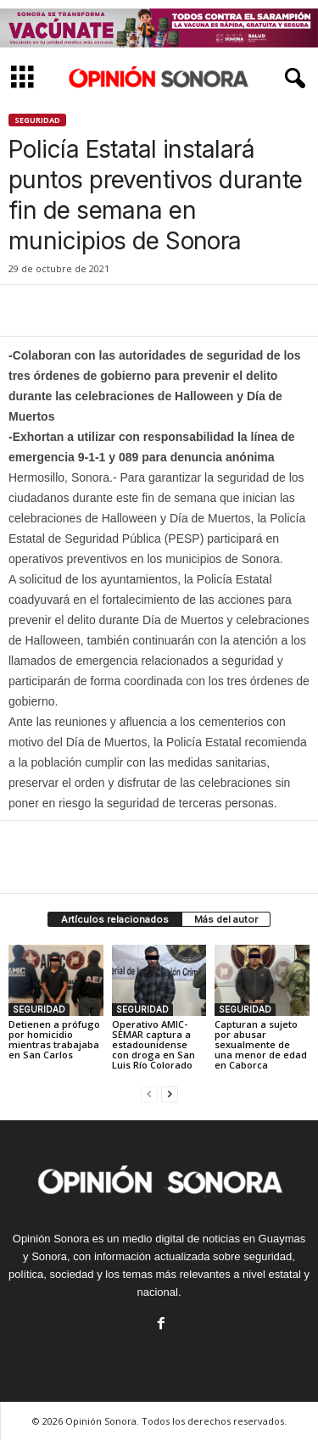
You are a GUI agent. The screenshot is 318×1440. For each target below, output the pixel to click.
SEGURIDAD (37, 120)
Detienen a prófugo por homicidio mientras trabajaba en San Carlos (54, 1039)
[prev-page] (149, 1093)
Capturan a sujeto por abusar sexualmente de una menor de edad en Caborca (261, 1044)
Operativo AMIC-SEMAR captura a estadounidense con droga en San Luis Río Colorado (153, 1044)
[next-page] (169, 1093)
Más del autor (226, 919)
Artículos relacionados (115, 919)
